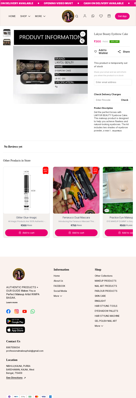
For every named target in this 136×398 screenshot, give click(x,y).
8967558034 (13, 347)
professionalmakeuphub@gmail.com (23, 350)
